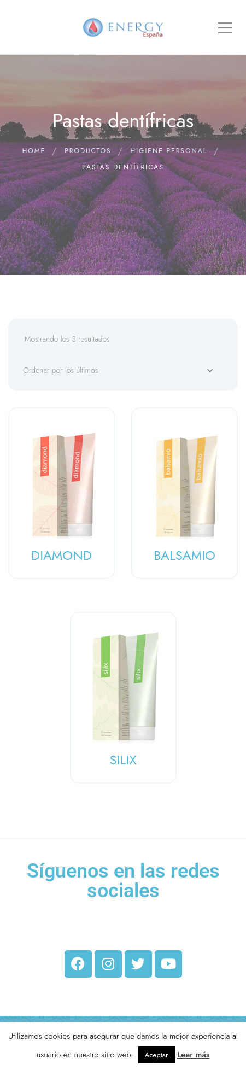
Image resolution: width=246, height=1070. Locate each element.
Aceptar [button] (156, 1055)
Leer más (193, 1055)
